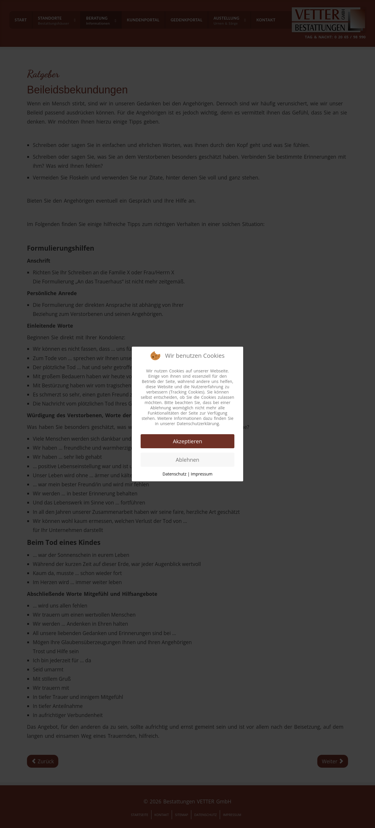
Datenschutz (174, 474)
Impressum (201, 474)
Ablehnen (187, 459)
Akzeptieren (187, 441)
